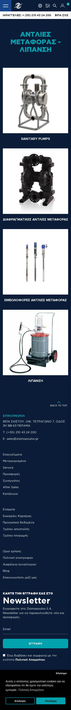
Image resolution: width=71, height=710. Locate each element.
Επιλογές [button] (20, 701)
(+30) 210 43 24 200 (21, 432)
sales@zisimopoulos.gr (22, 438)
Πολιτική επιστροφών (18, 557)
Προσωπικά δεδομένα (18, 522)
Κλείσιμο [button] (61, 673)
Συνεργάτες (11, 480)
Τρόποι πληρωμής (15, 535)
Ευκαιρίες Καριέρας (17, 516)
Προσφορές (11, 474)
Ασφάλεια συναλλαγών (19, 564)
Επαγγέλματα (12, 454)
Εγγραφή (35, 643)
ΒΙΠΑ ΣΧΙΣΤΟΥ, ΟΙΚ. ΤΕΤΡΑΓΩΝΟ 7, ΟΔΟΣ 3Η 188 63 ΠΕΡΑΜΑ (34, 423)
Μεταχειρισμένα (14, 461)
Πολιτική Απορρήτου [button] (31, 689)
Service (8, 467)
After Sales (11, 487)
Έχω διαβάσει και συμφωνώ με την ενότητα (30, 657)
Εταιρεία (9, 509)
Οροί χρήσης (12, 551)
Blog (6, 570)
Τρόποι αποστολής (16, 529)
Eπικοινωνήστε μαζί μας (20, 577)
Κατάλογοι (10, 493)
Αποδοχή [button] (50, 701)
